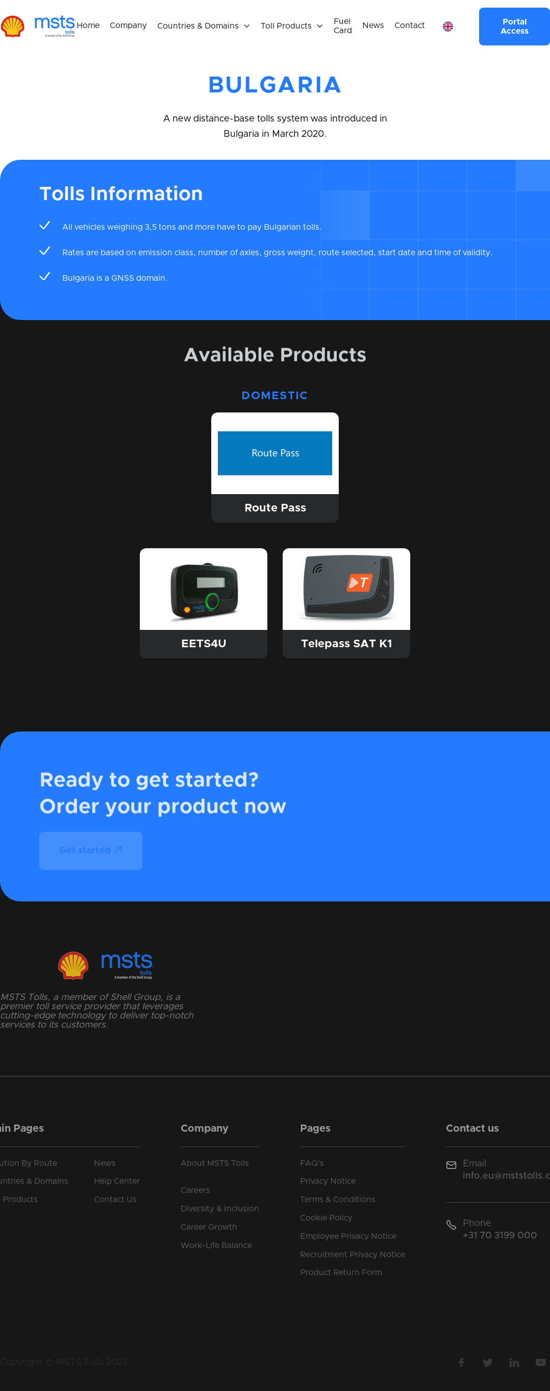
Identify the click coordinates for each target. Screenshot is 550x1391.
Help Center (117, 1181)
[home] (38, 26)
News (373, 25)
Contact (409, 25)
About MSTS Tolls (215, 1163)
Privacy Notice (328, 1181)
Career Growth (209, 1227)
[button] (204, 26)
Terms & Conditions (338, 1199)
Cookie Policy (326, 1218)
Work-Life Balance (216, 1245)
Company (128, 25)
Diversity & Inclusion (220, 1209)
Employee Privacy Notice (348, 1236)
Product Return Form (341, 1272)
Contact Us (115, 1199)
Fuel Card (343, 26)
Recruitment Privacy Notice (352, 1255)
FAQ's (312, 1163)
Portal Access (515, 26)
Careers (195, 1190)
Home (88, 25)
